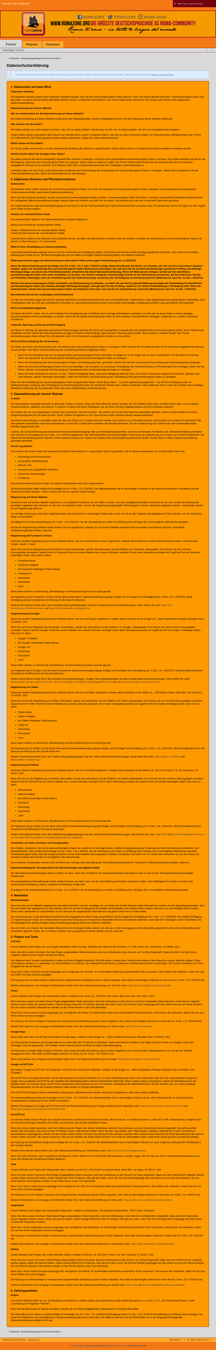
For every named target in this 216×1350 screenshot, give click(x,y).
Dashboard (53, 44)
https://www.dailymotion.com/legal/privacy (152, 1243)
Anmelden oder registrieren (15, 3)
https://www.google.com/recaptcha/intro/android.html (38, 1109)
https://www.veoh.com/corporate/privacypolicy (147, 1200)
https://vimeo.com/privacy (138, 1026)
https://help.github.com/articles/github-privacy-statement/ (53, 837)
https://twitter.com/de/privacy (25, 759)
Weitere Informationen (162, 74)
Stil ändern (175, 1339)
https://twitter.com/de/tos (167, 756)
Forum (11, 44)
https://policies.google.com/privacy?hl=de (138, 681)
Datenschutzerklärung (14, 1339)
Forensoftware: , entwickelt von (108, 1345)
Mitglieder (32, 44)
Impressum (33, 1339)
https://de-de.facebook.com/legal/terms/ (69, 608)
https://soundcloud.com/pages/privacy (126, 1150)
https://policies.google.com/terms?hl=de (31, 681)
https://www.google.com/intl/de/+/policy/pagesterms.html (82, 681)
